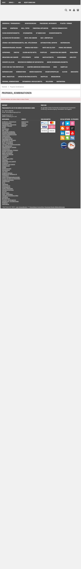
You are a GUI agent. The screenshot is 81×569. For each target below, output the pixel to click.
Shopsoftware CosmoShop (36, 207)
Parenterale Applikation (8, 132)
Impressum (24, 124)
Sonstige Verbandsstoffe (8, 133)
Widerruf (23, 126)
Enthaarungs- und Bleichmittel (10, 201)
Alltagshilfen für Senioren (9, 140)
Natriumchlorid (6, 186)
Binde (3, 183)
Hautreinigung (6, 149)
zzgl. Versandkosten (21, 207)
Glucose (4, 191)
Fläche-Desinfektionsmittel (9, 134)
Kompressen (5, 129)
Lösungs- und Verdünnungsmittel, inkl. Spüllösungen (11, 145)
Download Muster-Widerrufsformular (55, 207)
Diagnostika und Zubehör (9, 161)
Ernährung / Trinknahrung (9, 122)
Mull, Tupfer (5, 130)
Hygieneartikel (6, 136)
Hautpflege (5, 197)
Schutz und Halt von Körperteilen (11, 178)
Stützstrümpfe (6, 166)
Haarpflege (5, 184)
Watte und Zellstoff (7, 153)
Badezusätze (5, 193)
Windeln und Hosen (7, 151)
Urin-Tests (5, 171)
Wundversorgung (6, 123)
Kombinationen (6, 187)
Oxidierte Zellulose (7, 173)
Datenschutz (24, 122)
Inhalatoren (5, 163)
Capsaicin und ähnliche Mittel (10, 195)
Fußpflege (5, 160)
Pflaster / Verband (7, 126)
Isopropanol (5, 156)
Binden (4, 127)
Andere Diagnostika (7, 188)
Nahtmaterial (5, 204)
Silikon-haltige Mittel (7, 159)
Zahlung (23, 123)
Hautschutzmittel (6, 168)
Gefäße (4, 167)
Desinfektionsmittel (7, 139)
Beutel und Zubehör (7, 141)
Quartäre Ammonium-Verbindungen (8, 180)
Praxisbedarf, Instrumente (9, 124)
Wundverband (6, 170)
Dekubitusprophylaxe (8, 190)
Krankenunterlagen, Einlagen (10, 150)
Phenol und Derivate (7, 154)
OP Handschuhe (6, 137)
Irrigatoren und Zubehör (8, 164)
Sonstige (4, 157)
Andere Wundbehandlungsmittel (11, 177)
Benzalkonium (6, 198)
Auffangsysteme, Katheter (9, 147)
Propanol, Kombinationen (9, 200)
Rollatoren (5, 203)
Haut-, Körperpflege (7, 143)
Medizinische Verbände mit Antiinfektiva (9, 175)
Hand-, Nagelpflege (7, 194)
